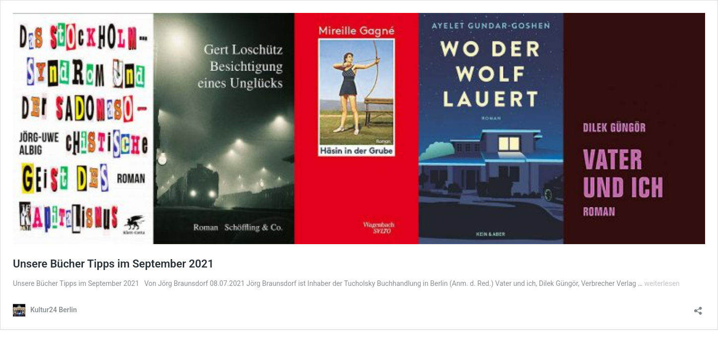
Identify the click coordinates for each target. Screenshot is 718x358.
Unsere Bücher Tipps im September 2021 (113, 264)
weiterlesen (661, 283)
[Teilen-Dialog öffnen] (698, 307)
